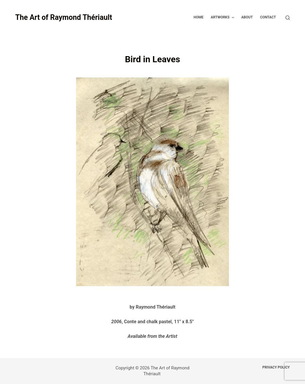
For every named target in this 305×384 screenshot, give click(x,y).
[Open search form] (287, 17)
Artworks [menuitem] (223, 17)
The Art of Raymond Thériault (63, 17)
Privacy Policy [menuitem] (276, 367)
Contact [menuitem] (268, 17)
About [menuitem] (247, 17)
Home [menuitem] (199, 17)
